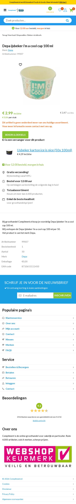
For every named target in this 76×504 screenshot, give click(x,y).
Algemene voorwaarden (12, 499)
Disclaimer (6, 489)
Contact (8, 334)
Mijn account (10, 328)
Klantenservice (12, 318)
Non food (12, 35)
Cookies (5, 484)
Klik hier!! (63, 2)
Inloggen (8, 383)
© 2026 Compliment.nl (12, 479)
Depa (10, 50)
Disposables (21, 35)
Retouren (9, 378)
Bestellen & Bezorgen (15, 367)
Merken (8, 344)
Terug (4, 35)
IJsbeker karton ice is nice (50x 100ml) (44, 150)
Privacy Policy (8, 494)
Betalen (8, 372)
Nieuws (7, 339)
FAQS (7, 350)
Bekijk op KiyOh (39, 421)
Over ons (8, 323)
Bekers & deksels (35, 35)
